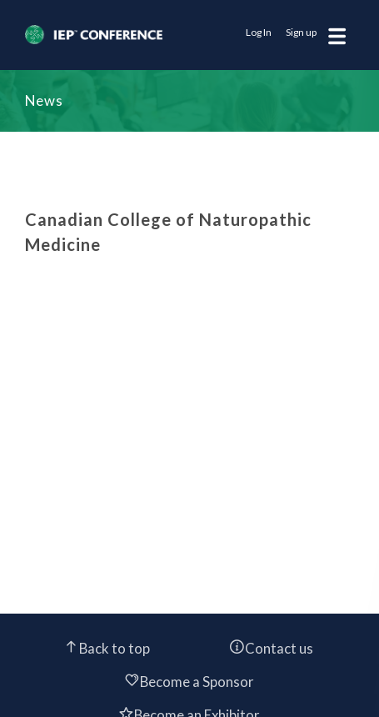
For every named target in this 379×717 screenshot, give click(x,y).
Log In (259, 32)
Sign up (301, 32)
